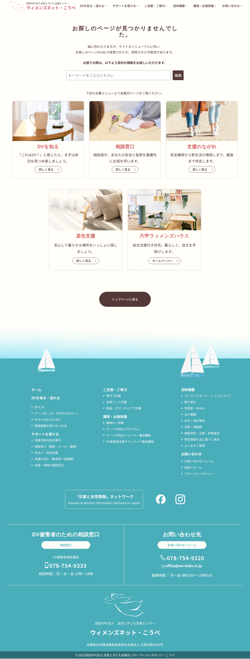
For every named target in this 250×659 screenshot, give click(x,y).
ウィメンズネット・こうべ (52, 7)
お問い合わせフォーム (182, 545)
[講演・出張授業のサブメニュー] (215, 6)
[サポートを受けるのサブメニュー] (137, 6)
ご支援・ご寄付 (116, 389)
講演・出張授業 (116, 416)
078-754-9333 (68, 565)
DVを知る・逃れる (46, 398)
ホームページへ (162, 261)
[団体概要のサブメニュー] (186, 6)
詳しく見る (46, 169)
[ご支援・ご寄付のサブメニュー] (166, 6)
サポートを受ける (45, 434)
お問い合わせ (192, 454)
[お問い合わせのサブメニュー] (241, 6)
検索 (178, 75)
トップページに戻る (125, 299)
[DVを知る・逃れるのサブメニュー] (106, 6)
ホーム (36, 389)
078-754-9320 (185, 558)
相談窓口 (66, 545)
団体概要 (188, 389)
